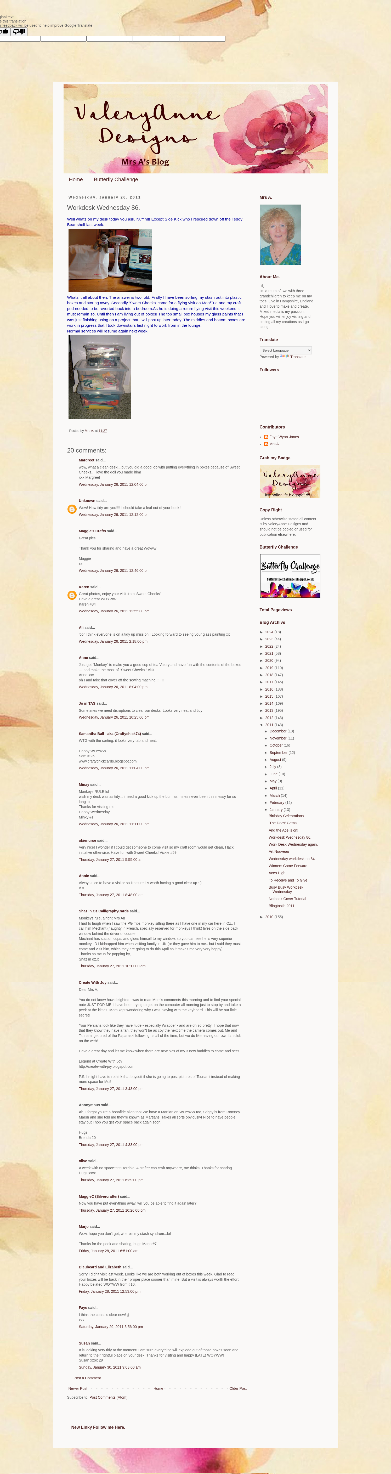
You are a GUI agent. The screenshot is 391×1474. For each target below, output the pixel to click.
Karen (84, 587)
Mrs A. (274, 444)
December (278, 731)
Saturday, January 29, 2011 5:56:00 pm (111, 1327)
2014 (269, 703)
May (273, 781)
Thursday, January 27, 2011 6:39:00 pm (111, 1180)
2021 (269, 653)
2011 (269, 725)
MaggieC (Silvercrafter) (99, 1196)
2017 (269, 682)
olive (83, 1161)
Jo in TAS (87, 703)
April (274, 788)
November (278, 738)
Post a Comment (87, 1378)
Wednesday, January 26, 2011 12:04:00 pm (114, 484)
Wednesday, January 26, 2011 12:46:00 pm (114, 570)
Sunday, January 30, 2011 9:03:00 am (110, 1367)
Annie (84, 876)
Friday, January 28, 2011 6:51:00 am (109, 1251)
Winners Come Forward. (288, 866)
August (276, 760)
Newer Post (78, 1388)
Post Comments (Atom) (108, 1397)
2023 (269, 639)
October (277, 745)
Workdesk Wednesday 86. (290, 837)
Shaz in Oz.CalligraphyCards (104, 911)
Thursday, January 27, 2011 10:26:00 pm (112, 1210)
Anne (83, 658)
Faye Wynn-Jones (284, 437)
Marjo (84, 1226)
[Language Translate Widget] (286, 350)
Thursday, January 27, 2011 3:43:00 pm (111, 1089)
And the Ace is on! (283, 830)
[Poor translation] (19, 31)
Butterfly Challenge (116, 179)
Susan (84, 1343)
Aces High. (277, 873)
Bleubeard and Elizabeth (100, 1267)
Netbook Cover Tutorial (287, 899)
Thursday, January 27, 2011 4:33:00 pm (111, 1145)
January (277, 809)
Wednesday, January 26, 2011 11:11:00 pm (114, 824)
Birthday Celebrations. (287, 816)
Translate (292, 357)
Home (76, 179)
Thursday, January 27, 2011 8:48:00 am (111, 895)
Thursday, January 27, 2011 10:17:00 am (112, 966)
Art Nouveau (279, 851)
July (273, 767)
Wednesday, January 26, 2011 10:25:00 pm (114, 717)
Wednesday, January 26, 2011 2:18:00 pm (113, 641)
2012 (269, 718)
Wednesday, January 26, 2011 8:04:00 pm (113, 687)
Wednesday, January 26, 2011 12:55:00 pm (114, 611)
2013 (269, 710)
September (279, 752)
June (274, 774)
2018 (269, 675)
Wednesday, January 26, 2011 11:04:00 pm (114, 768)
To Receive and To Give (288, 880)
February (277, 802)
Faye (83, 1308)
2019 (269, 668)
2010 (269, 917)
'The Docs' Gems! (283, 823)
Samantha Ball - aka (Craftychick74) (110, 734)
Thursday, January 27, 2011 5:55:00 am (111, 859)
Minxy (84, 784)
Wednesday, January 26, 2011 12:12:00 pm (114, 514)
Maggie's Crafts (92, 531)
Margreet (86, 460)
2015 (269, 696)
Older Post (238, 1388)
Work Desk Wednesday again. (293, 844)
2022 (269, 646)
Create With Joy (93, 982)
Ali (81, 627)
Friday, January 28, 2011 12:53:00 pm (110, 1291)
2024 (269, 632)
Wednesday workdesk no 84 (292, 859)
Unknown (87, 501)
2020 (269, 660)
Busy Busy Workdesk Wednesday (286, 889)
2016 (269, 689)
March (275, 795)
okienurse (87, 840)
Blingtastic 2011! (282, 906)
